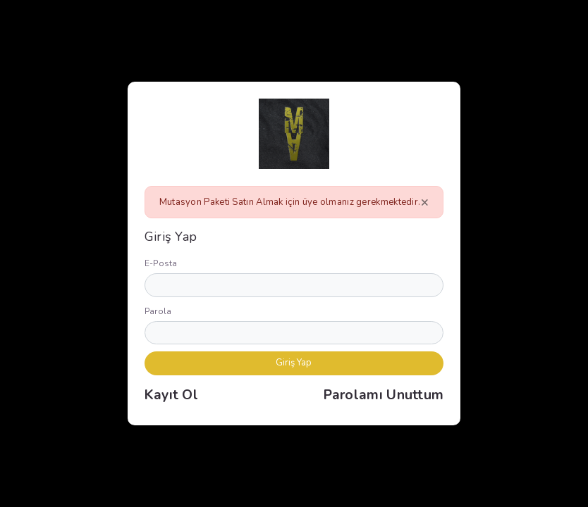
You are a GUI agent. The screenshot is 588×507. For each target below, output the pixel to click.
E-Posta (161, 263)
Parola (158, 311)
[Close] (424, 202)
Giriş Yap (294, 362)
